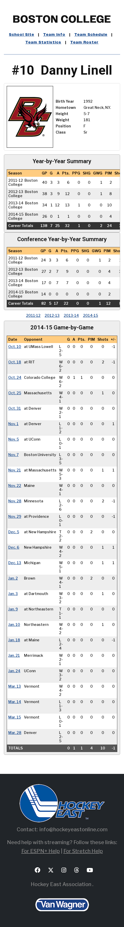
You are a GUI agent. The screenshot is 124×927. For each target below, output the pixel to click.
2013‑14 (71, 315)
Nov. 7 (13, 455)
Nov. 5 (13, 439)
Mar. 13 (14, 686)
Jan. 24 (14, 671)
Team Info (54, 34)
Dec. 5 (13, 532)
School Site (21, 34)
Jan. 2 (13, 578)
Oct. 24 (14, 377)
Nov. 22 (14, 486)
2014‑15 (90, 315)
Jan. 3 (13, 594)
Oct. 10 (14, 347)
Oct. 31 (14, 408)
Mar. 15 (14, 717)
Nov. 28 (14, 501)
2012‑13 (52, 315)
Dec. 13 (14, 563)
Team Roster (84, 42)
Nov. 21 (14, 470)
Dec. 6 (13, 547)
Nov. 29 (14, 516)
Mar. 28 (14, 733)
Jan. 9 (13, 609)
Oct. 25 (14, 393)
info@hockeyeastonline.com (73, 829)
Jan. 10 (14, 625)
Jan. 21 (14, 655)
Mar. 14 (14, 702)
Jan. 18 (14, 640)
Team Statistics (43, 42)
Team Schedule (91, 34)
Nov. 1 (13, 424)
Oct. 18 (14, 362)
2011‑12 (33, 315)
